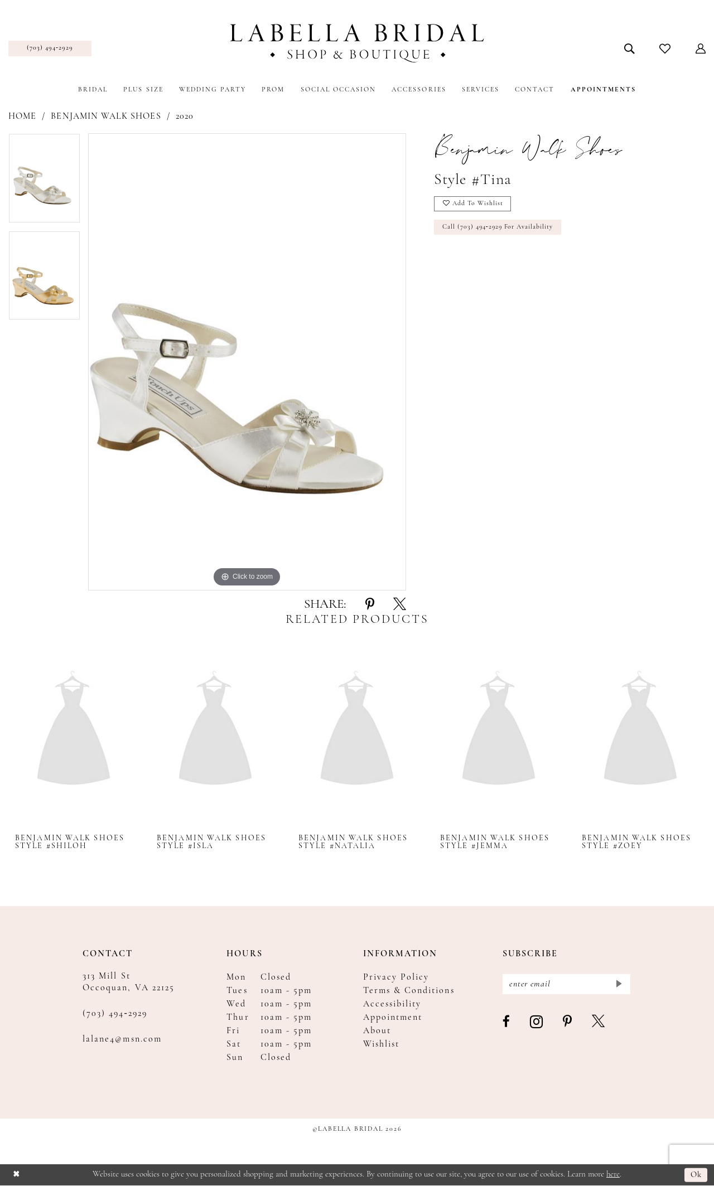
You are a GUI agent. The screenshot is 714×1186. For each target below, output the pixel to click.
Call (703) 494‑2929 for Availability (499, 228)
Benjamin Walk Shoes (106, 116)
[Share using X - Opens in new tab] (399, 605)
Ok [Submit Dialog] (696, 1174)
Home (22, 116)
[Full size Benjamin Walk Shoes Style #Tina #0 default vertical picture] (247, 361)
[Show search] (629, 48)
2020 (185, 116)
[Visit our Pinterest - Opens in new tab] (568, 1022)
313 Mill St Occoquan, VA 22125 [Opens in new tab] (129, 982)
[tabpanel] (44, 181)
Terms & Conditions (409, 990)
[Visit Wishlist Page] (665, 48)
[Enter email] (566, 984)
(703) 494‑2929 (115, 1013)
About (377, 1031)
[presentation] (73, 730)
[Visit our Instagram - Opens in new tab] (537, 1023)
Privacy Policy (396, 977)
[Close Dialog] (16, 1175)
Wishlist (381, 1044)
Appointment (393, 1017)
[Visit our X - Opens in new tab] (599, 1022)
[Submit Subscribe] (618, 984)
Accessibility (392, 1004)
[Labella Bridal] (357, 43)
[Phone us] (49, 48)
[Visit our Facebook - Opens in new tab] (507, 1022)
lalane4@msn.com (122, 1039)
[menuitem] (49, 48)
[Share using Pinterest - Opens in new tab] (369, 605)
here (613, 1174)
